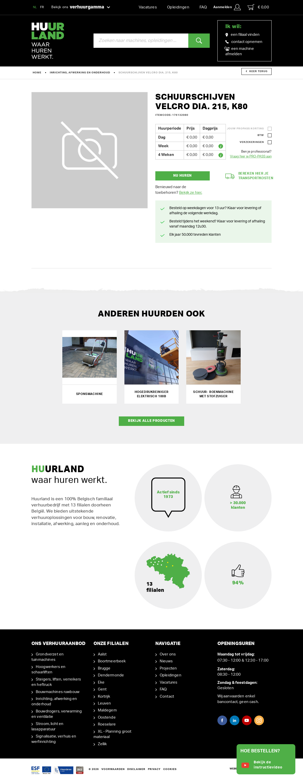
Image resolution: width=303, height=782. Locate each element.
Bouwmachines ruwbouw (57, 692)
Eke (101, 682)
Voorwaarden (113, 769)
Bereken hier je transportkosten (249, 176)
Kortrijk (104, 696)
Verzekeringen (252, 142)
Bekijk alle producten (151, 421)
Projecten (168, 668)
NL (35, 7)
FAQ (203, 7)
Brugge (104, 668)
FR (42, 7)
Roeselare (107, 724)
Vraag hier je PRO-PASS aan (251, 156)
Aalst (102, 654)
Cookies (170, 769)
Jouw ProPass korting (245, 128)
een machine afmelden (239, 51)
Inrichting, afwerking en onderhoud (80, 72)
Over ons (168, 654)
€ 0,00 (258, 7)
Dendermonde (111, 675)
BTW (261, 135)
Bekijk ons (80, 7)
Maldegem (107, 710)
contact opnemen (243, 42)
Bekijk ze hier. (190, 193)
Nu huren (182, 175)
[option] (89, 150)
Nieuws (166, 661)
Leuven (104, 703)
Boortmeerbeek (112, 661)
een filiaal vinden (242, 35)
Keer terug (256, 71)
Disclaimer (136, 769)
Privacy (154, 769)
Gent (102, 689)
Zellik (102, 744)
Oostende (107, 717)
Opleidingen (178, 7)
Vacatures (148, 7)
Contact (167, 696)
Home (37, 72)
